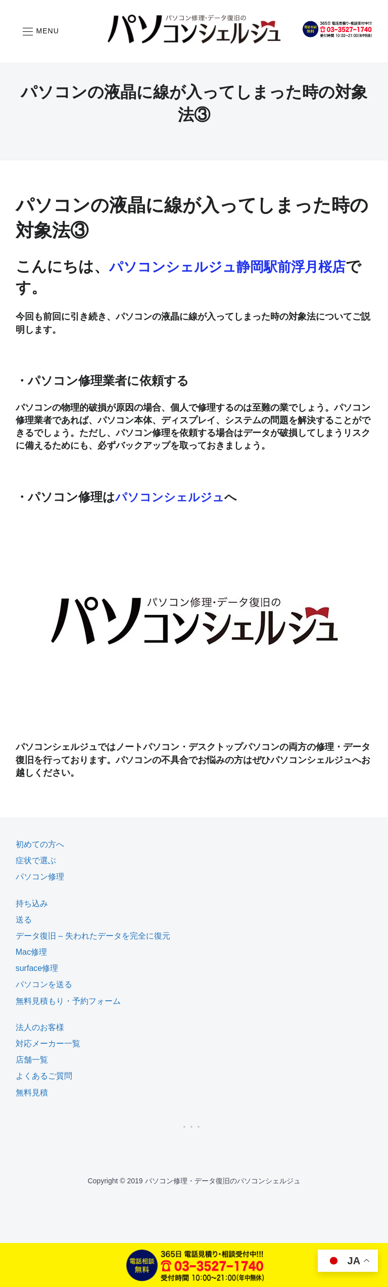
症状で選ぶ (36, 860)
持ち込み (32, 903)
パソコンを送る (44, 984)
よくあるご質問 (44, 1076)
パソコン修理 (40, 876)
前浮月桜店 (333, 266)
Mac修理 (31, 952)
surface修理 (37, 968)
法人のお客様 (40, 1027)
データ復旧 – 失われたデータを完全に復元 (93, 935)
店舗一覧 (32, 1059)
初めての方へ (40, 844)
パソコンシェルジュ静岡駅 (202, 266)
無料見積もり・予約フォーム (68, 1001)
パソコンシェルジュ (172, 497)
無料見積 (32, 1092)
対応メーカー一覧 (48, 1043)
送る (24, 919)
